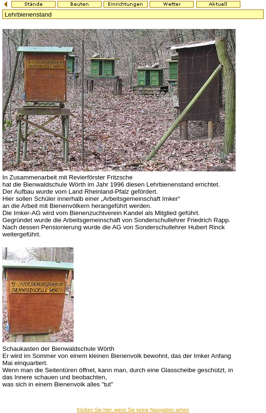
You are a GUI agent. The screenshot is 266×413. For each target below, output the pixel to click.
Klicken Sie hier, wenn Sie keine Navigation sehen (133, 410)
